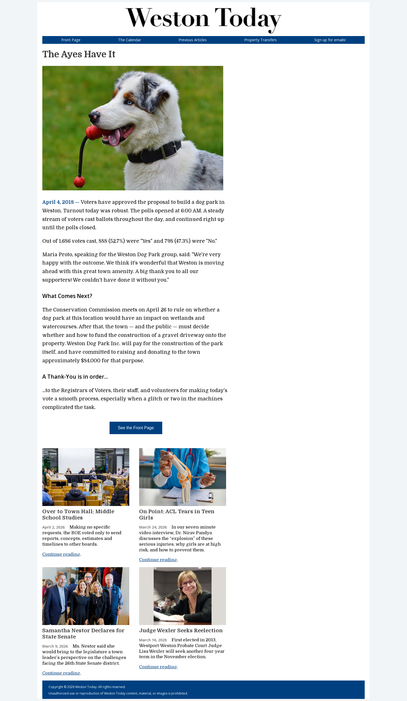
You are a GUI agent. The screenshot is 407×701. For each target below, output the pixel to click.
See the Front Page (136, 428)
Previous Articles (193, 39)
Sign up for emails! (330, 39)
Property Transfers (260, 39)
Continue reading (61, 554)
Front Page (70, 39)
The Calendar (129, 39)
